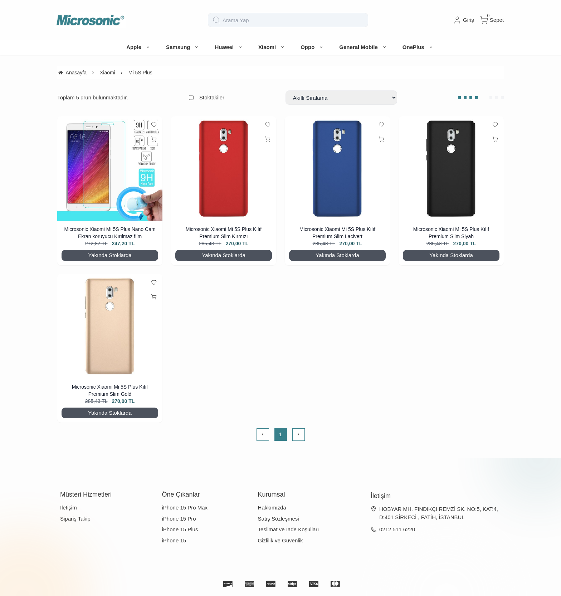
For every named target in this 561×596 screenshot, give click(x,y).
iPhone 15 (174, 540)
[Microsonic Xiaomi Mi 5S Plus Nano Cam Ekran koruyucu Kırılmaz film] (109, 168)
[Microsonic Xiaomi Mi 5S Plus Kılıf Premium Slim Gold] (109, 326)
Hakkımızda (272, 507)
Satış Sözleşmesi (278, 519)
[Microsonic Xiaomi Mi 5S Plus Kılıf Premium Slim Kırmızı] (223, 168)
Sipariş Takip (75, 519)
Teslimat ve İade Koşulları (288, 529)
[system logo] (90, 20)
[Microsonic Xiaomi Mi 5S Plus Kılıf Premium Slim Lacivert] (337, 168)
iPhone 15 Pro (179, 519)
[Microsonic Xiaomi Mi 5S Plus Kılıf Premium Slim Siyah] (451, 168)
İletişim (68, 507)
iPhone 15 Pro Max (185, 507)
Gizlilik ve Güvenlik (280, 540)
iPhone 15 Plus (180, 529)
